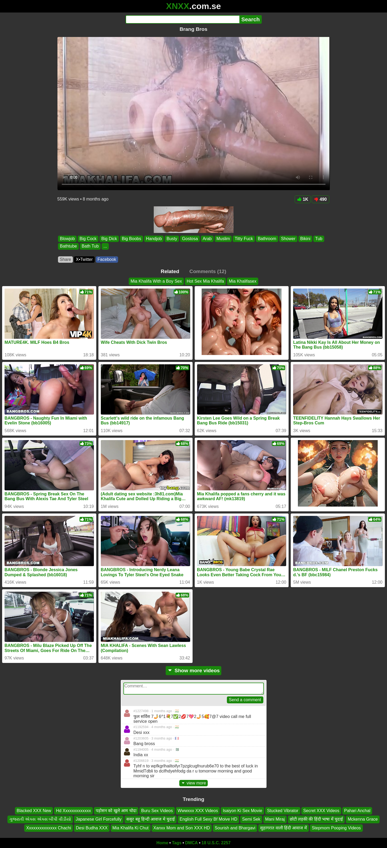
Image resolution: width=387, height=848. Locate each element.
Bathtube (68, 246)
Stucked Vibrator (282, 810)
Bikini (305, 238)
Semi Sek (251, 819)
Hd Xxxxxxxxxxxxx (73, 810)
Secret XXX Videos (321, 810)
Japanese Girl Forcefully (99, 819)
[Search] (183, 19)
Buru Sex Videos (157, 810)
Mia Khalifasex (242, 281)
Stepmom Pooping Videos (336, 828)
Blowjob (67, 238)
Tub (318, 238)
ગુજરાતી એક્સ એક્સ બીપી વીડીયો (40, 819)
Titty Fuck (244, 238)
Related (170, 271)
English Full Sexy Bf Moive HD (208, 819)
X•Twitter (84, 259)
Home (162, 843)
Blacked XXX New (34, 810)
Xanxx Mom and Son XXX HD (181, 828)
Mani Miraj (275, 819)
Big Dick (109, 238)
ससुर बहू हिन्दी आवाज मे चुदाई (150, 819)
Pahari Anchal (357, 810)
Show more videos (193, 670)
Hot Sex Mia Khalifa (205, 281)
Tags (176, 843)
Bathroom (267, 238)
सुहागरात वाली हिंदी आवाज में (283, 828)
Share (65, 259)
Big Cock (88, 238)
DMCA (191, 843)
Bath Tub (90, 246)
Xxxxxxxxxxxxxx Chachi (48, 828)
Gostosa (190, 238)
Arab (206, 238)
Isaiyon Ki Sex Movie (242, 810)
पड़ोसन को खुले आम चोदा (116, 810)
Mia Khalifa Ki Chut (131, 828)
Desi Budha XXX (91, 828)
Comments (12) (207, 271)
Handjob (154, 238)
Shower (288, 238)
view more (193, 783)
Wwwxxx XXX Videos (198, 810)
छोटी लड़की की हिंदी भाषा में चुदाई (316, 819)
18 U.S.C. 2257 (216, 843)
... (105, 246)
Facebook (107, 259)
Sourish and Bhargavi (235, 828)
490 (320, 199)
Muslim (223, 238)
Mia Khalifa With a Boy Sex (156, 281)
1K (302, 199)
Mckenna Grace (363, 819)
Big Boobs (131, 238)
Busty (172, 238)
